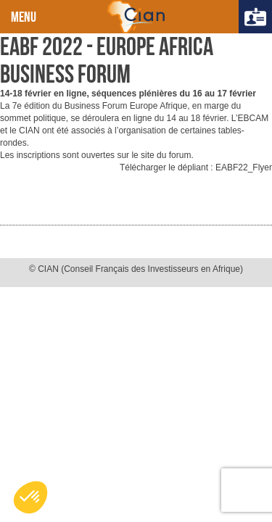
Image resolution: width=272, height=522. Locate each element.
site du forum (166, 155)
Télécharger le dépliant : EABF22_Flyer (196, 167)
